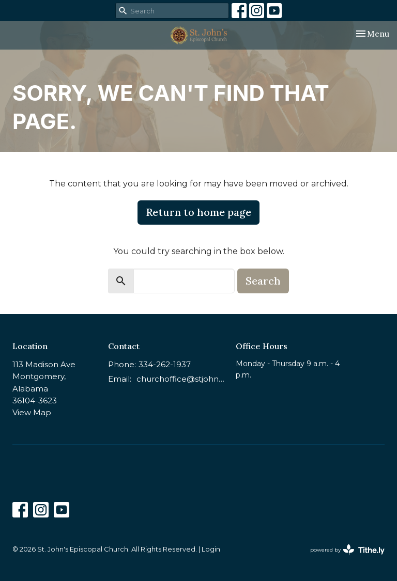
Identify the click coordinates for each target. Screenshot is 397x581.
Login (211, 549)
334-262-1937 (165, 364)
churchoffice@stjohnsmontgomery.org (180, 379)
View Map (31, 412)
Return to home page (198, 212)
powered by (347, 550)
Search (263, 280)
